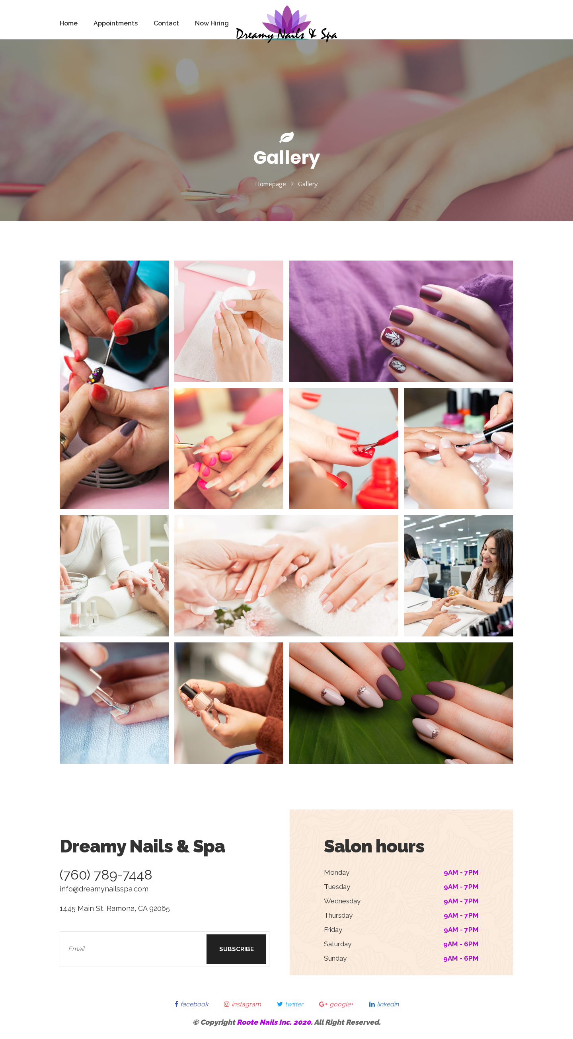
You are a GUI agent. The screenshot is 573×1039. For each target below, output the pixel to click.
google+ (336, 1004)
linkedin (384, 1004)
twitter (290, 1004)
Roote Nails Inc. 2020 (274, 1022)
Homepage (270, 184)
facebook (191, 1004)
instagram (242, 1004)
